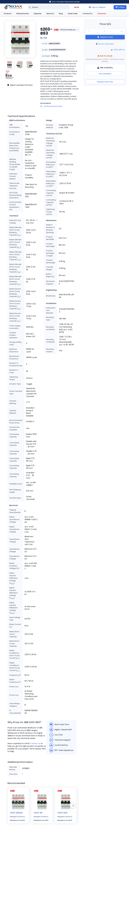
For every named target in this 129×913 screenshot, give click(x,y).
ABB (45, 37)
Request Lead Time (105, 82)
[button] (20, 39)
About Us (50, 13)
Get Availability (105, 74)
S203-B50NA (16, 812)
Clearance (101, 13)
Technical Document (52, 106)
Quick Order (73, 13)
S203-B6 (38, 812)
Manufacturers (22, 13)
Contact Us (87, 13)
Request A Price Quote (18, 816)
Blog (61, 13)
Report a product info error (20, 85)
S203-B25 (62, 812)
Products (7, 13)
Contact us (35, 743)
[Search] (30, 7)
